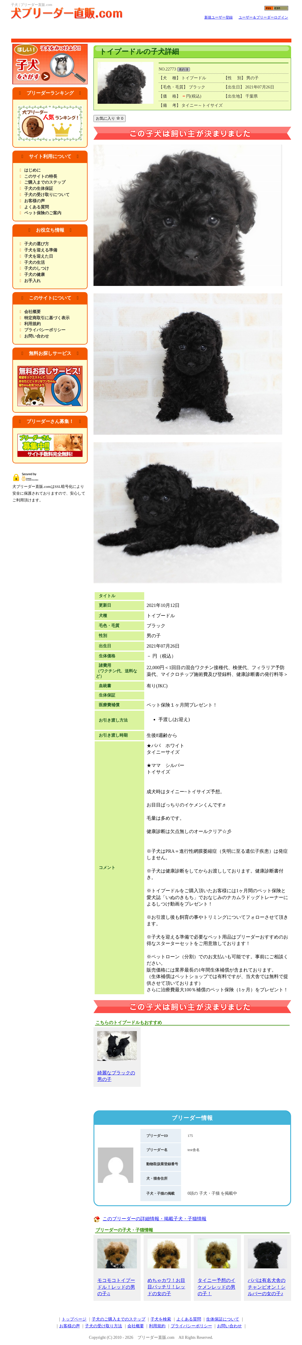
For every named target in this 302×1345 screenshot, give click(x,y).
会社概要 (32, 312)
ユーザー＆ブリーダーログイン (263, 17)
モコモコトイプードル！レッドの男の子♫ (117, 1267)
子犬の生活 (34, 262)
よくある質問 (36, 207)
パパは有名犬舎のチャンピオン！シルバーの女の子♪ (267, 1267)
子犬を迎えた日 (38, 256)
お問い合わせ (36, 336)
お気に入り (109, 118)
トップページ (74, 1319)
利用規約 (32, 324)
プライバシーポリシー (44, 330)
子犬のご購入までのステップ (118, 1319)
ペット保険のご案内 (42, 213)
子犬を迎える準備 (40, 250)
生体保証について (222, 1319)
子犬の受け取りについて (47, 194)
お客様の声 (34, 201)
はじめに (32, 170)
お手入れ (32, 281)
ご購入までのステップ (44, 182)
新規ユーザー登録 (218, 17)
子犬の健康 (34, 274)
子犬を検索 (160, 1319)
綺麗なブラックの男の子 (117, 1056)
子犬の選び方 (36, 244)
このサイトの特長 (40, 176)
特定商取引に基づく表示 (47, 318)
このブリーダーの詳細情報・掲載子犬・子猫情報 (154, 1218)
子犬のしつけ (36, 268)
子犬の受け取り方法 (103, 1326)
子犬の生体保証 (38, 188)
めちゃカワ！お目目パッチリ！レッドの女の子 (167, 1267)
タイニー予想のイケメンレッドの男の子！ (217, 1267)
